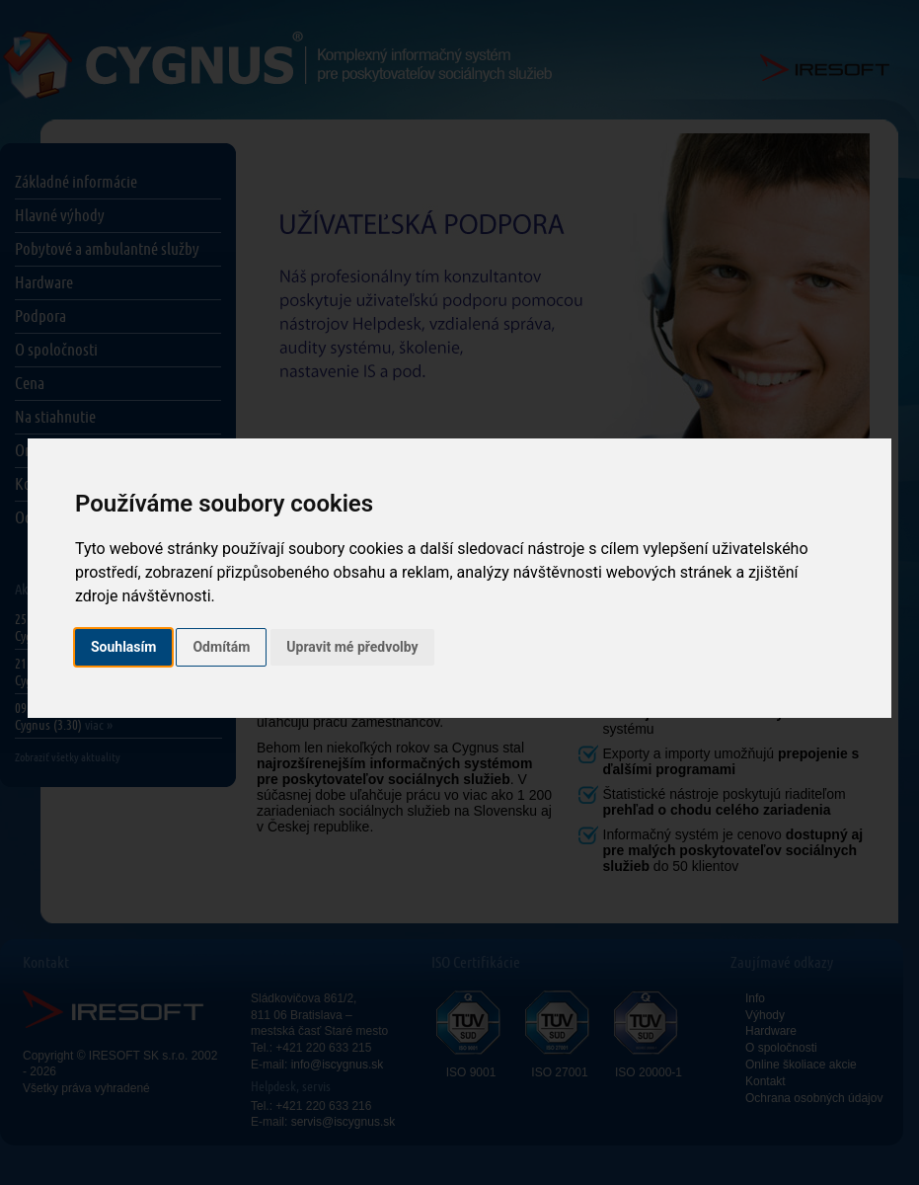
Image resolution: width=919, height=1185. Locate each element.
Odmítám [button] (221, 647)
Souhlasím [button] (124, 647)
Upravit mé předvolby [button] (352, 647)
